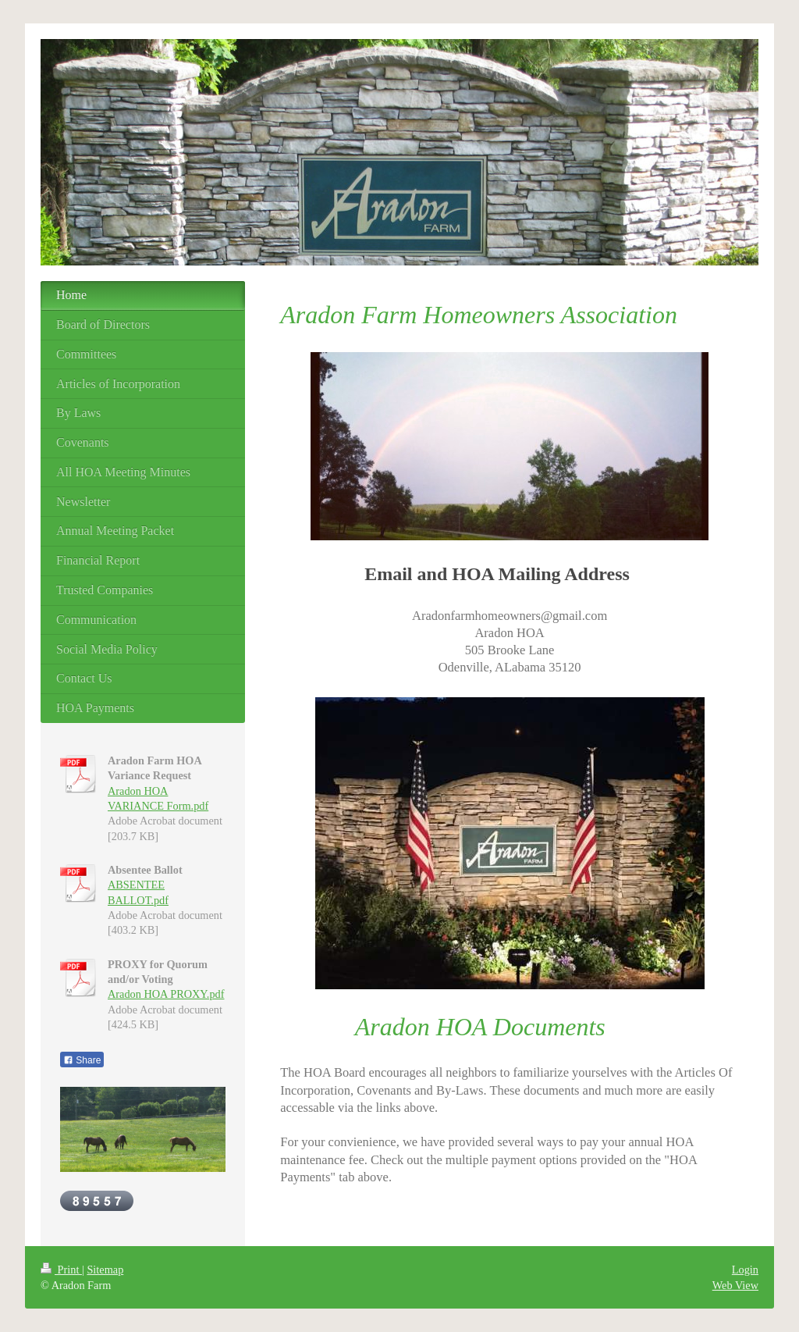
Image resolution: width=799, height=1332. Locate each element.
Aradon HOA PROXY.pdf (166, 994)
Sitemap (105, 1269)
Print (61, 1269)
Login (745, 1269)
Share (82, 1060)
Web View (735, 1285)
